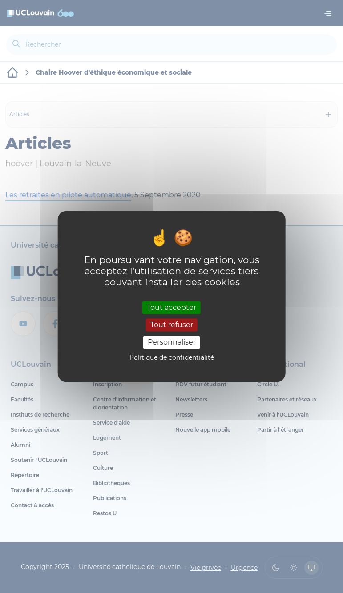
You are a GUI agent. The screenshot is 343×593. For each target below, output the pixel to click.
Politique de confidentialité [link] (171, 358)
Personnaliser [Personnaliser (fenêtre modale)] (172, 342)
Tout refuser (171, 325)
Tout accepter (171, 307)
